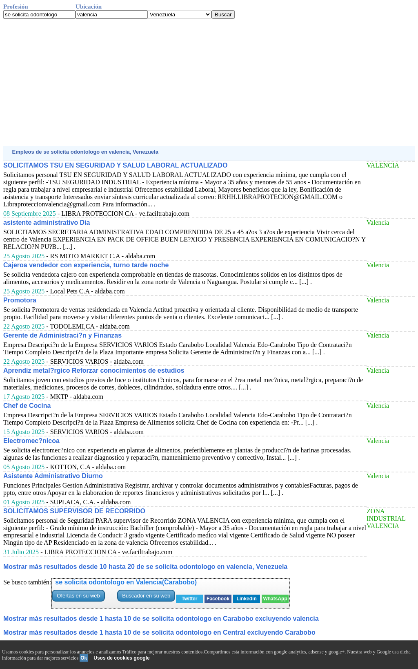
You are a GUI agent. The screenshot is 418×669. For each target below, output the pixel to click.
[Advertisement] (209, 82)
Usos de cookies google (121, 658)
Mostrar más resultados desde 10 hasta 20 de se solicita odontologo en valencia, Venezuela (145, 566)
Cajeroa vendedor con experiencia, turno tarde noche (86, 265)
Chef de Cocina (27, 405)
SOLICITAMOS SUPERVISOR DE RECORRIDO (74, 511)
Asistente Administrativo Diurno (53, 475)
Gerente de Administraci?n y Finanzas (62, 335)
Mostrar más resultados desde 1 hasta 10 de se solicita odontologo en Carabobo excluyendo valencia (161, 618)
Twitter (189, 599)
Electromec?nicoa (31, 440)
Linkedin (246, 599)
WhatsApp (275, 599)
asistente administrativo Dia (46, 222)
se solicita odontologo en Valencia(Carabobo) (126, 582)
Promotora (19, 300)
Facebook (218, 599)
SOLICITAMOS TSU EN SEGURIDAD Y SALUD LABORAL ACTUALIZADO (115, 165)
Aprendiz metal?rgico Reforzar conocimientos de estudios (94, 370)
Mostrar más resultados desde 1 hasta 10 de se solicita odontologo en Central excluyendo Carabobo (159, 632)
